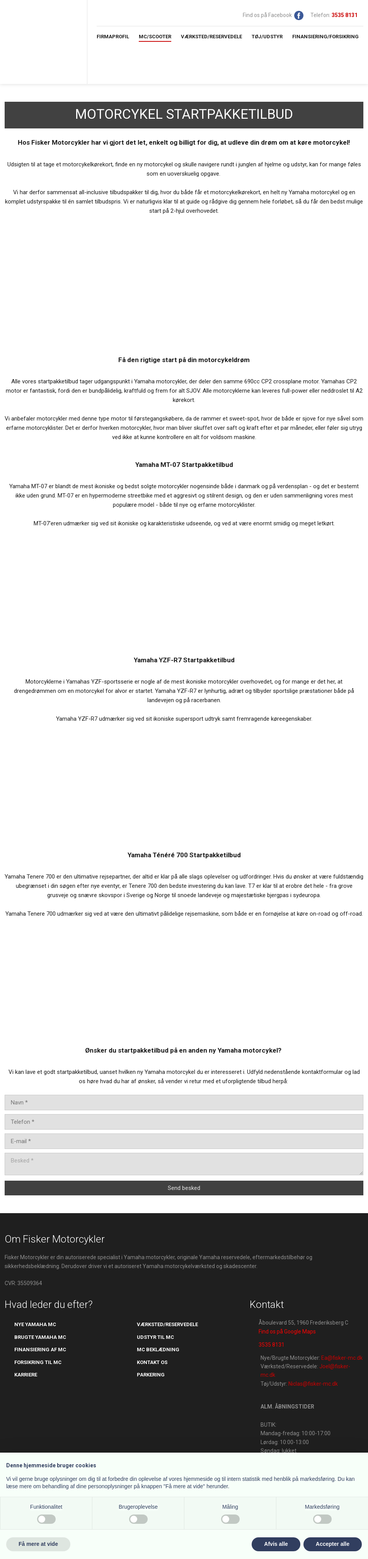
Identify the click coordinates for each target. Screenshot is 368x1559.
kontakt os (152, 1362)
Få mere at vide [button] (38, 1544)
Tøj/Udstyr (267, 36)
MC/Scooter (155, 36)
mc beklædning (158, 1349)
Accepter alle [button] (332, 1544)
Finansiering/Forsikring (325, 36)
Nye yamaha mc (35, 1324)
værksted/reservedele (167, 1324)
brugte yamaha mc (40, 1337)
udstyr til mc (155, 1337)
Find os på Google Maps (287, 1331)
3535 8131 (272, 1345)
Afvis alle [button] (276, 1544)
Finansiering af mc (40, 1349)
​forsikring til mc (37, 1362)
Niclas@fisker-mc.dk (313, 1384)
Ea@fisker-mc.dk (342, 1358)
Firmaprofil (113, 36)
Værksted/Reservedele (211, 36)
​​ (345, 15)
